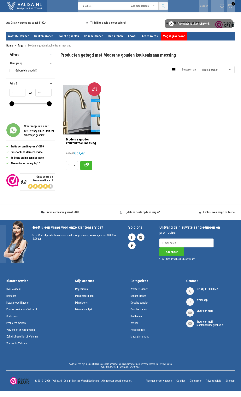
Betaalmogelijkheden (17, 308)
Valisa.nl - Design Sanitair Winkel (70, 386)
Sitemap (230, 386)
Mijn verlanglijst (83, 315)
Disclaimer (196, 386)
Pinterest (132, 250)
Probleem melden (16, 328)
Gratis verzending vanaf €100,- (28, 28)
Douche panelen (68, 42)
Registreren (81, 294)
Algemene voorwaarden (159, 386)
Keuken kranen (43, 42)
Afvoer (132, 42)
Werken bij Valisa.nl (16, 348)
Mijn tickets (81, 308)
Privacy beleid (213, 386)
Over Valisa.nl (13, 294)
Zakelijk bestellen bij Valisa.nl (22, 342)
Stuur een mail (205, 316)
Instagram (140, 242)
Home (9, 51)
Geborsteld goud (26, 76)
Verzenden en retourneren (20, 335)
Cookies (180, 386)
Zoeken (163, 17)
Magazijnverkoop (174, 42)
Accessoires (150, 42)
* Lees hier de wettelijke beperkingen (177, 265)
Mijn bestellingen (84, 301)
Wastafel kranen (18, 42)
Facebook (132, 242)
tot (29, 98)
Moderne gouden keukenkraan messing (81, 147)
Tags (20, 51)
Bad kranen (115, 42)
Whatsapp (202, 305)
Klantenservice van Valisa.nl (21, 315)
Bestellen (11, 301)
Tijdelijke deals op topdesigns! (108, 28)
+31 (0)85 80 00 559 (207, 294)
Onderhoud (12, 321)
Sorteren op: (189, 75)
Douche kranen (93, 42)
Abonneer (172, 257)
